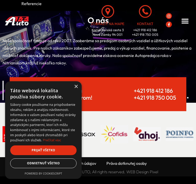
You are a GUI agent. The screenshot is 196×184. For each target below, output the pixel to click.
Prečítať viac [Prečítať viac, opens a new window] (52, 140)
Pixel (154, 171)
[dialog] (43, 130)
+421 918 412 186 (153, 90)
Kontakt (145, 23)
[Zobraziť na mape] (107, 11)
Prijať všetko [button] (43, 150)
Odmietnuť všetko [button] (43, 163)
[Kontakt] (145, 11)
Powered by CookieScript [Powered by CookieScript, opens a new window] (43, 173)
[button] (185, 21)
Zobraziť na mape (107, 23)
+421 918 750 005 (155, 97)
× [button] (76, 87)
